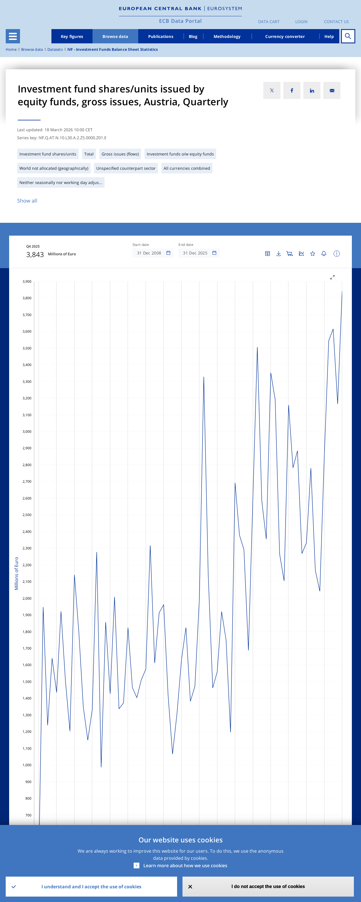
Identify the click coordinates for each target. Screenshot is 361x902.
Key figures (72, 36)
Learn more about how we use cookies (185, 865)
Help (329, 36)
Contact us (336, 21)
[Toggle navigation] (13, 36)
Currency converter (285, 36)
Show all (27, 200)
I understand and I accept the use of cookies (91, 886)
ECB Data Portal (180, 20)
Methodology (227, 36)
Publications (160, 36)
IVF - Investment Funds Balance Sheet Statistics (112, 49)
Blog (193, 36)
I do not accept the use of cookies (268, 886)
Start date (141, 244)
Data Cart (269, 21)
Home (11, 49)
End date (186, 244)
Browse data (115, 36)
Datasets (55, 49)
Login (301, 21)
